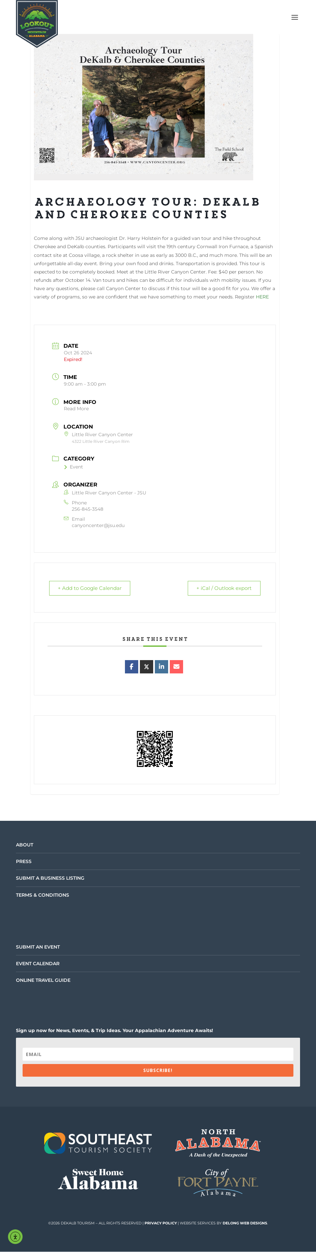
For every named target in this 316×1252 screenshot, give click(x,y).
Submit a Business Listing (50, 878)
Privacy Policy (161, 1223)
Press (24, 862)
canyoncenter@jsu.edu (98, 525)
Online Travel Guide (43, 981)
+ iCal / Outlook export (223, 588)
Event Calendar (37, 964)
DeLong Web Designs (245, 1223)
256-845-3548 (87, 509)
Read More (76, 409)
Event (73, 467)
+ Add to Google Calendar (91, 588)
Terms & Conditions (42, 895)
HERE (262, 297)
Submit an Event (38, 947)
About (24, 845)
